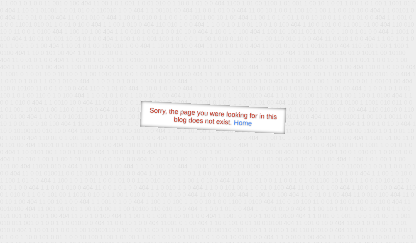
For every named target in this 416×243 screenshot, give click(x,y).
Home (243, 122)
